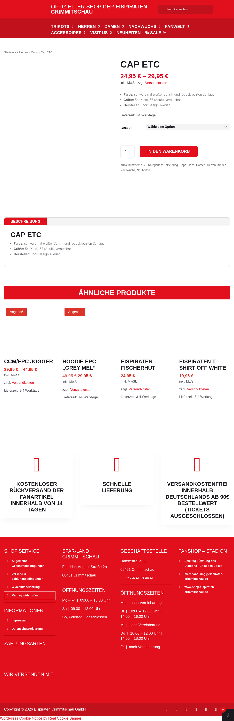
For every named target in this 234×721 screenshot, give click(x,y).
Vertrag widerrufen (25, 595)
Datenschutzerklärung (27, 628)
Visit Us (99, 33)
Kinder (221, 165)
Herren (87, 27)
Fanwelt (175, 27)
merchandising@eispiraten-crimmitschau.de (203, 576)
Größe (127, 128)
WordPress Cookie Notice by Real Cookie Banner (40, 718)
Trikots (60, 27)
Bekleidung (171, 165)
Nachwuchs (142, 27)
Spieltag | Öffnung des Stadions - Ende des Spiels (203, 563)
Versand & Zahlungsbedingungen (27, 576)
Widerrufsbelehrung (26, 587)
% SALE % (155, 33)
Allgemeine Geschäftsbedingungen (28, 563)
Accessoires (66, 33)
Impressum (20, 620)
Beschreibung (25, 221)
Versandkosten (156, 83)
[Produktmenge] (127, 151)
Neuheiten (128, 33)
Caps (34, 52)
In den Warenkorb (169, 151)
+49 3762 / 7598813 (139, 577)
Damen (112, 27)
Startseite (10, 52)
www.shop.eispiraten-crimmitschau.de (199, 589)
